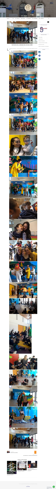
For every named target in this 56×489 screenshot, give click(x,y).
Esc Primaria (29, 18)
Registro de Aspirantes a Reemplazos (43, 46)
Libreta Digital (40, 37)
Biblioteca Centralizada (41, 40)
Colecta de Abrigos (10, 474)
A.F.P (13, 18)
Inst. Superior (41, 18)
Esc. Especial (17, 18)
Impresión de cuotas (41, 44)
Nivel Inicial (23, 18)
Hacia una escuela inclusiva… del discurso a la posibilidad (32, 469)
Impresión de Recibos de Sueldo (42, 42)
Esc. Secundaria (34, 18)
